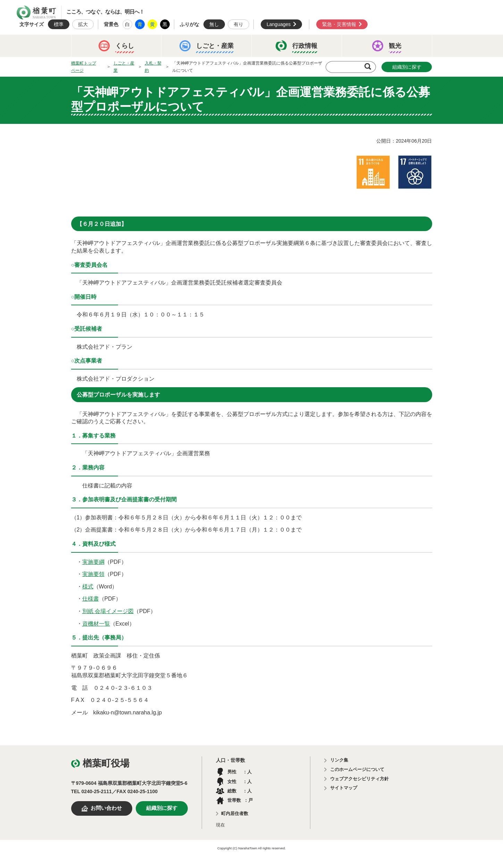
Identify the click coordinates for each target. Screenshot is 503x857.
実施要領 (93, 574)
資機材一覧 (96, 624)
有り (238, 24)
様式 (87, 586)
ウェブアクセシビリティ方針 (359, 778)
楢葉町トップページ (83, 67)
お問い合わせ (106, 808)
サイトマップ (343, 787)
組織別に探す (406, 67)
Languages (279, 24)
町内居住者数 (234, 813)
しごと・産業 (124, 67)
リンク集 (339, 760)
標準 (59, 24)
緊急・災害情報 (339, 24)
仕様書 (90, 599)
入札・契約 (153, 67)
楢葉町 (36, 12)
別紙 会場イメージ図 (108, 611)
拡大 (83, 24)
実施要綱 (93, 562)
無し (214, 24)
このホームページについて (357, 769)
